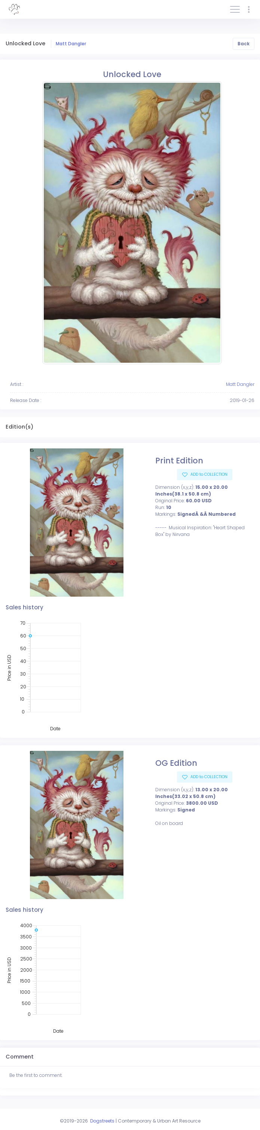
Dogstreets (102, 1121)
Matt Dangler (71, 43)
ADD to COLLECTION (208, 474)
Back (244, 43)
